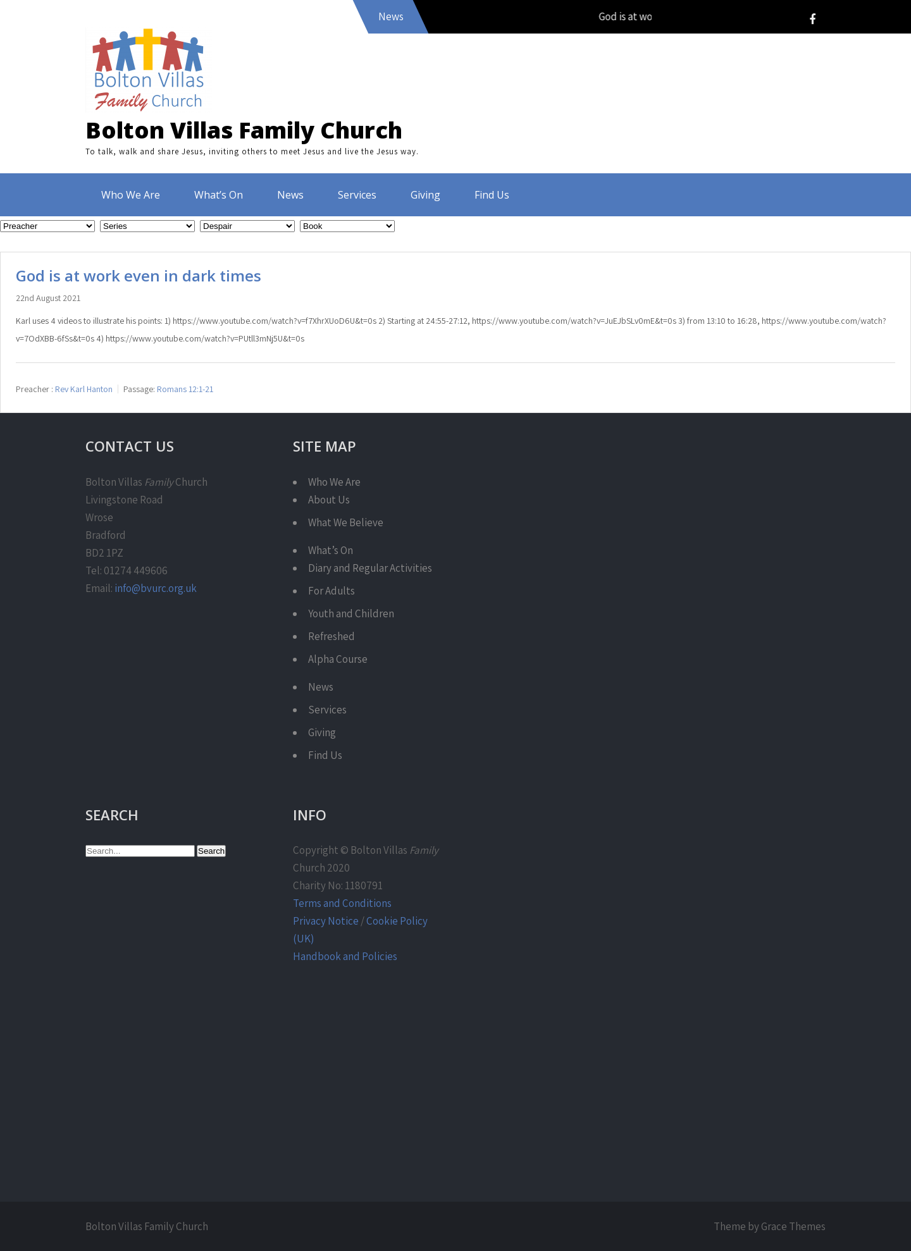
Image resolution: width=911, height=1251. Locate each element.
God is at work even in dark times (138, 275)
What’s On (218, 195)
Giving (425, 195)
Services (357, 195)
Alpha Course (338, 659)
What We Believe (345, 522)
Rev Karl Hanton (84, 388)
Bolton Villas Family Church (243, 129)
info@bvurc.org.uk (156, 588)
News (290, 195)
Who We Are (130, 195)
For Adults (331, 591)
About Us (329, 500)
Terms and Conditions (342, 903)
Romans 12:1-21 (185, 388)
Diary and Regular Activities (370, 568)
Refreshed (331, 636)
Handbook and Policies (345, 956)
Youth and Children (351, 613)
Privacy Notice (326, 921)
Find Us (491, 195)
